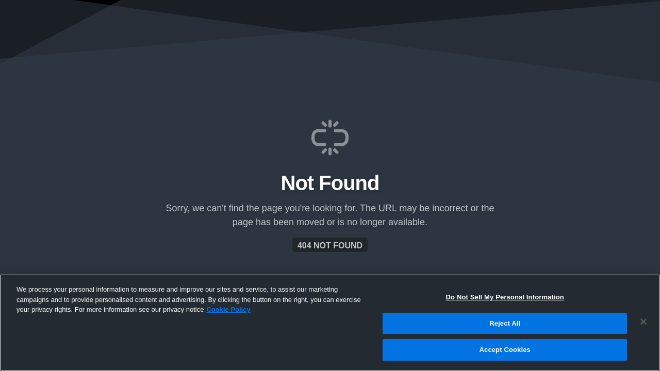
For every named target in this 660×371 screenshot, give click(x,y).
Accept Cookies (505, 349)
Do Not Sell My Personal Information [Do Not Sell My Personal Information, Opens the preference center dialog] (505, 297)
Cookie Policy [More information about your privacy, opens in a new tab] (228, 309)
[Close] (643, 321)
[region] (330, 322)
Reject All (504, 323)
